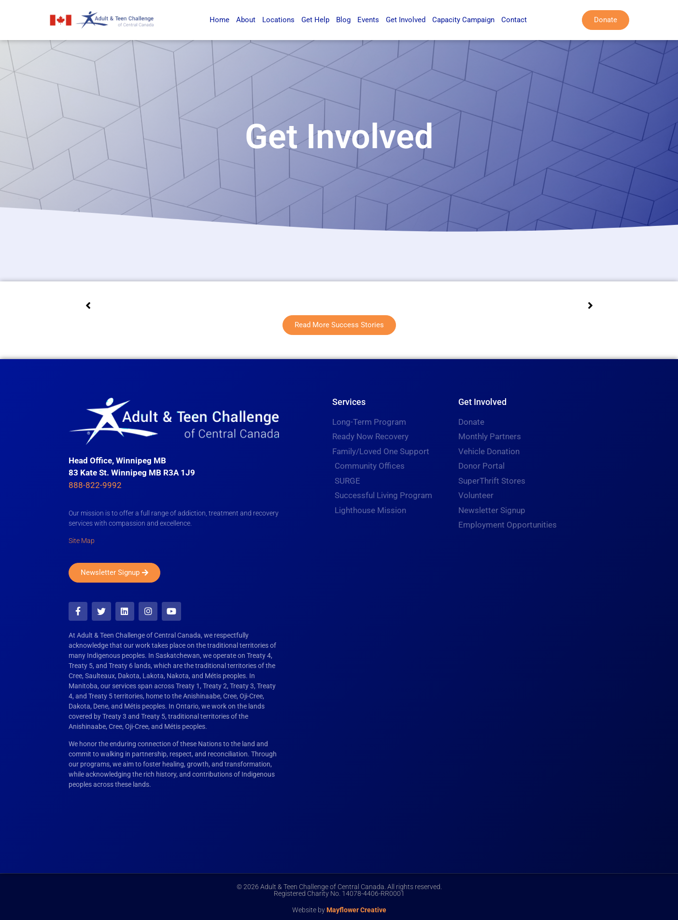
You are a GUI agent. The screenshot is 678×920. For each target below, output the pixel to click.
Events (368, 19)
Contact (514, 19)
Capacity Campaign (463, 19)
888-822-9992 (95, 485)
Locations (278, 19)
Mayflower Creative (356, 907)
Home (219, 19)
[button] (88, 305)
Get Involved (405, 19)
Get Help (315, 19)
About (245, 19)
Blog (343, 19)
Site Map (82, 540)
